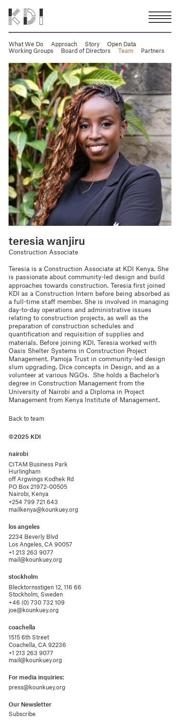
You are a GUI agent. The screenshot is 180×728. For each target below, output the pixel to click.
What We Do (26, 44)
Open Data (121, 44)
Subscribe (22, 714)
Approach (64, 44)
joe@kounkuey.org (34, 610)
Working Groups (31, 50)
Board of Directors (85, 50)
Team (125, 50)
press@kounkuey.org (37, 687)
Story (92, 44)
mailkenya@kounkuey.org (43, 509)
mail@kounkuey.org (35, 559)
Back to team (26, 418)
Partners (152, 50)
